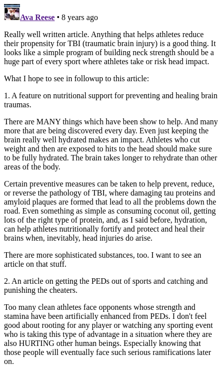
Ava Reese (37, 17)
